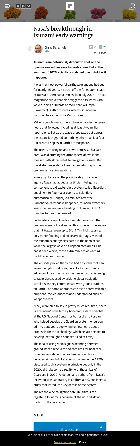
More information (65, 442)
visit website (80, 429)
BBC (46, 50)
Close (82, 442)
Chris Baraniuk (55, 47)
